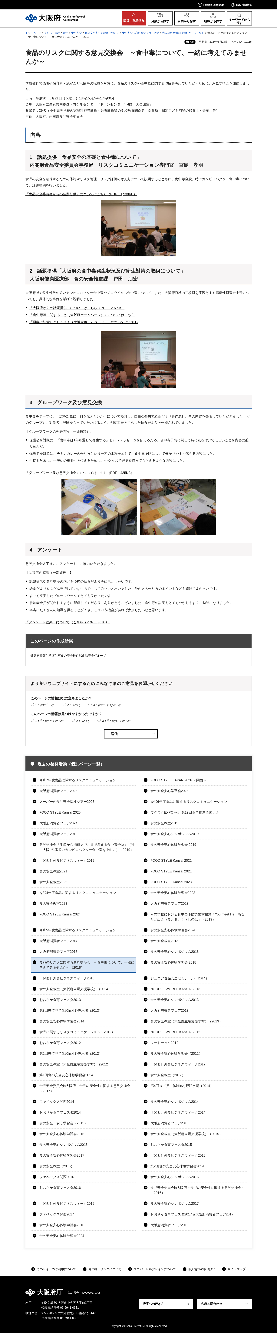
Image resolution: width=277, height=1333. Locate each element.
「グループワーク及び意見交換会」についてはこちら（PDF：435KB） (79, 473)
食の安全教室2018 (164, 941)
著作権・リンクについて (104, 1269)
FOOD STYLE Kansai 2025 (60, 812)
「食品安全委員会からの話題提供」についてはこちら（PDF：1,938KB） (81, 194)
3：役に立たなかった (107, 705)
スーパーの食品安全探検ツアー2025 (66, 802)
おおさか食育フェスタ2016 (60, 1188)
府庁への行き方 (153, 1303)
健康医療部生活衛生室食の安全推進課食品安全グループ (68, 655)
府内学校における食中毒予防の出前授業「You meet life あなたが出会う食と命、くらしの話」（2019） (197, 916)
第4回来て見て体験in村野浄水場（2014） (181, 1086)
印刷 (192, 42)
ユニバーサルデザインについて (155, 1269)
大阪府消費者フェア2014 (58, 941)
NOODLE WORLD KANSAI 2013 (175, 989)
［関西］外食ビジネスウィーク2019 (66, 860)
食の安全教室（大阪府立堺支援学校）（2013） (186, 1021)
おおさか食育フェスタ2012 (60, 1043)
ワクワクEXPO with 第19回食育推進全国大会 (184, 812)
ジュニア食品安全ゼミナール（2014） (179, 978)
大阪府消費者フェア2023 (169, 903)
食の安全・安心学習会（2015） (63, 1123)
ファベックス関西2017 (56, 1214)
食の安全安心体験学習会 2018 (173, 962)
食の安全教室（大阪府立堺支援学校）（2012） (75, 1064)
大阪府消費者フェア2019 (58, 834)
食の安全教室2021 (53, 871)
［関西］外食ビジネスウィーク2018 (66, 978)
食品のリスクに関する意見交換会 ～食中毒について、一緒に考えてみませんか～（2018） (86, 965)
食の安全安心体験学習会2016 (61, 1225)
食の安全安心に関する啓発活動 (140, 32)
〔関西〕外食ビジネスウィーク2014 (178, 1112)
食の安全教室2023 (53, 903)
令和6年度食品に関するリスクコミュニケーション (188, 802)
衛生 (65, 32)
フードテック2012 (164, 1043)
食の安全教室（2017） (167, 1075)
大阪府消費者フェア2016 (169, 1225)
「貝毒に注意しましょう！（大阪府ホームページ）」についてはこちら (83, 322)
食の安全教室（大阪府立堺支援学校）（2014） (75, 989)
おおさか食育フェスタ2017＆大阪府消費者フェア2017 (191, 1214)
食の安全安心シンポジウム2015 (63, 1145)
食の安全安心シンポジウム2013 (174, 1000)
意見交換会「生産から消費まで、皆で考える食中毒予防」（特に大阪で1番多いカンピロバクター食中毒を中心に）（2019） (86, 847)
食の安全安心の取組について (102, 32)
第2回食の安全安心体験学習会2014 (177, 1166)
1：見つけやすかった (49, 720)
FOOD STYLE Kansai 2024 (60, 914)
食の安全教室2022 (53, 882)
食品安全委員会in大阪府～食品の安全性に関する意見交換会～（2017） (86, 1088)
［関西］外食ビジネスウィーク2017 (178, 1064)
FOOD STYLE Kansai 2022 (171, 860)
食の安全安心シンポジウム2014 (174, 1102)
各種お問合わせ (211, 1303)
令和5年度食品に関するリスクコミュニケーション (77, 930)
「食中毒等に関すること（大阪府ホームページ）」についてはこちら (82, 315)
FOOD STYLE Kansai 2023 (171, 882)
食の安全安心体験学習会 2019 (173, 845)
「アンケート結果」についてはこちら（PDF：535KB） (67, 622)
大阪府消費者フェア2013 (169, 1010)
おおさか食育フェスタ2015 (171, 1145)
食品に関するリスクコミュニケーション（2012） (77, 1032)
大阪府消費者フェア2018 (58, 952)
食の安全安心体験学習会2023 (172, 893)
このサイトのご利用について (56, 1269)
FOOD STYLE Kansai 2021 (171, 871)
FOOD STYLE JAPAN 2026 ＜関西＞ (178, 780)
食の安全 (76, 32)
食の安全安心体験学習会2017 (61, 1155)
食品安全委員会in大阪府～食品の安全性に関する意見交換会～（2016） (197, 1190)
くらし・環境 (52, 32)
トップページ (33, 32)
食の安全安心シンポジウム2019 (174, 834)
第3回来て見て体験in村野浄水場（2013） (70, 1010)
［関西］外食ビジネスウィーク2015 (178, 1155)
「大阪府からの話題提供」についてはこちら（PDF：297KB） (76, 308)
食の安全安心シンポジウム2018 (174, 952)
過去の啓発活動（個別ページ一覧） (183, 32)
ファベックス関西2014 (56, 1102)
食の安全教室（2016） (56, 1166)
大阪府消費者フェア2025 (58, 791)
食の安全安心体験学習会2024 (172, 930)
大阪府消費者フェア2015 (169, 1123)
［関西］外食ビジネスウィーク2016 (66, 1203)
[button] (211, 5)
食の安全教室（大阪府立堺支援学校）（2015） (186, 1134)
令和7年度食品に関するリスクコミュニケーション (77, 780)
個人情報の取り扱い (201, 1269)
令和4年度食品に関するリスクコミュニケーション (77, 893)
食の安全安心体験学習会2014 (61, 1021)
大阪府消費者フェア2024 (58, 823)
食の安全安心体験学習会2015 (61, 1134)
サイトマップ (237, 1269)
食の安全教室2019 (164, 823)
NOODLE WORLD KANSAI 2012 (175, 1032)
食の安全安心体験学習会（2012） (176, 1053)
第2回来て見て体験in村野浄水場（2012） (70, 1053)
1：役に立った (45, 705)
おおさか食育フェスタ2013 (60, 1000)
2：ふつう (74, 705)
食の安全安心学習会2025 (169, 791)
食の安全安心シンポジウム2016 (174, 1177)
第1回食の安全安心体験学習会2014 (66, 1075)
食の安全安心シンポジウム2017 (174, 1203)
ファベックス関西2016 (56, 1177)
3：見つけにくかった (116, 720)
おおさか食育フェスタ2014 (60, 1112)
